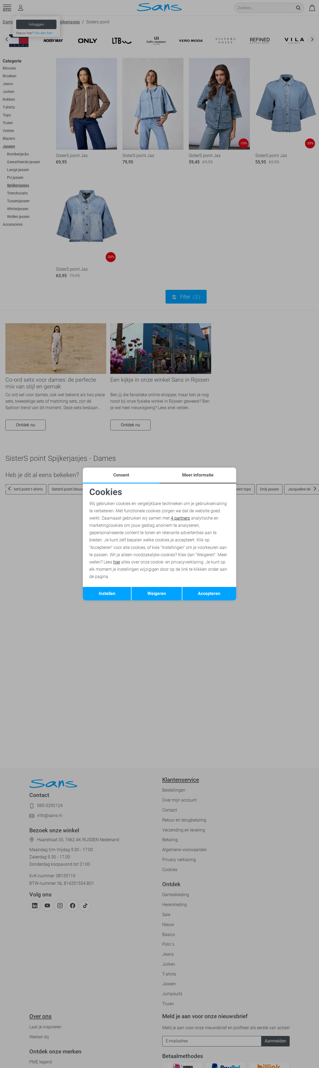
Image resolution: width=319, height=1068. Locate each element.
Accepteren (209, 593)
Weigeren (156, 593)
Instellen (107, 593)
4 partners (180, 518)
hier (116, 562)
